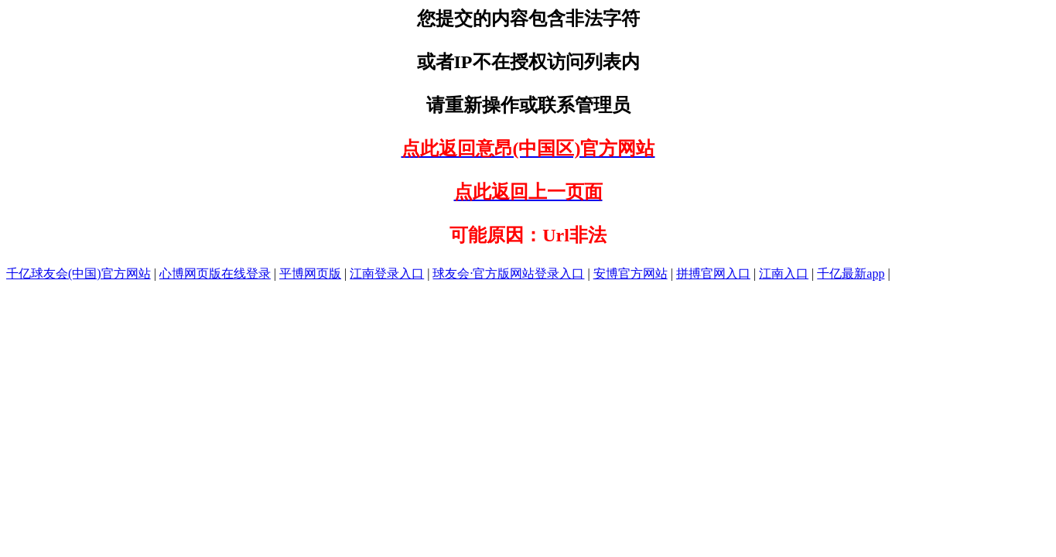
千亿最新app (850, 273)
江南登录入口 (387, 273)
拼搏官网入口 (713, 273)
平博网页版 (310, 273)
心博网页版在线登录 (215, 273)
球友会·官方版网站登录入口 (508, 273)
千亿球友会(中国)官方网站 (78, 273)
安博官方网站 (630, 273)
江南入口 (783, 273)
